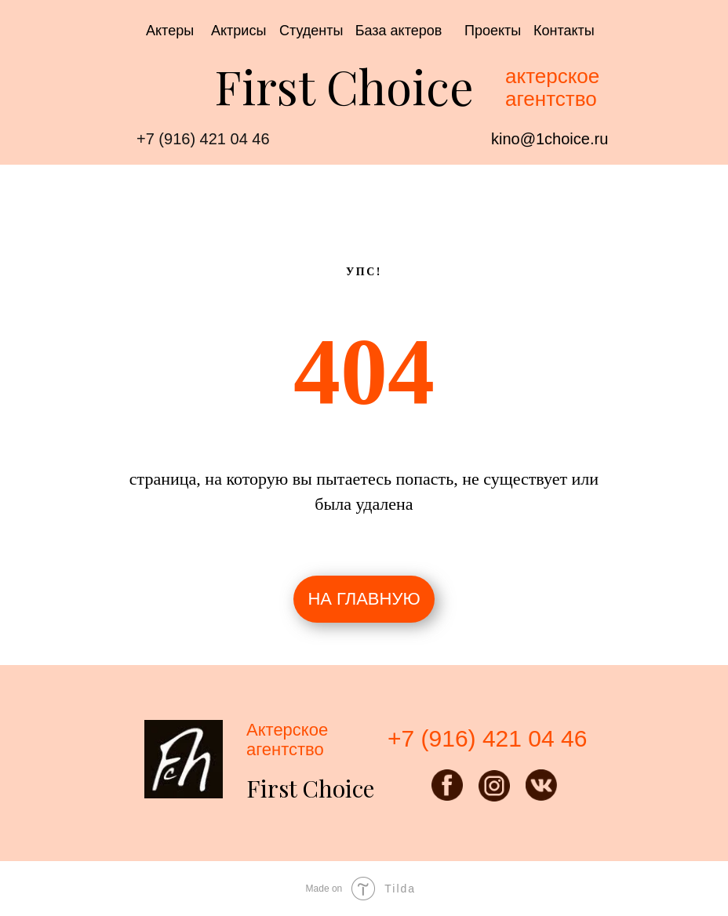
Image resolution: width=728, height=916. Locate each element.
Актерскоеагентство (287, 739)
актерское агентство (552, 87)
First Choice (344, 85)
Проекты (492, 30)
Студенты (311, 30)
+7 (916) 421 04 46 (203, 138)
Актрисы (238, 30)
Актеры (170, 30)
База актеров (398, 30)
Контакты (564, 30)
